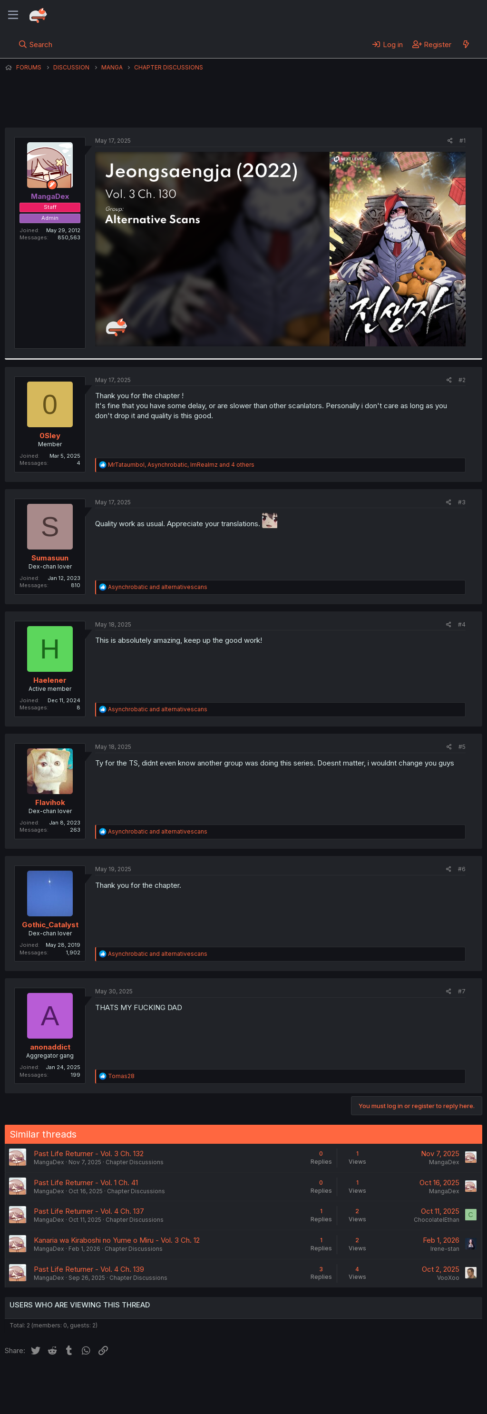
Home (304, 1380)
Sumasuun (49, 557)
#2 (462, 379)
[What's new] (466, 44)
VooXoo (448, 1277)
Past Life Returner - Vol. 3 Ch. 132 (89, 1153)
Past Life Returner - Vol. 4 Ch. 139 (89, 1269)
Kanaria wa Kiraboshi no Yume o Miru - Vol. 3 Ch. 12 (117, 1240)
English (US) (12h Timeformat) (53, 1380)
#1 (462, 140)
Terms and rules (181, 1380)
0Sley (49, 435)
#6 (462, 869)
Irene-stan (444, 1248)
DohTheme (392, 1400)
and (157, 586)
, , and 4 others (181, 464)
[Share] (450, 141)
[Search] (35, 44)
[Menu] (13, 15)
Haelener (50, 680)
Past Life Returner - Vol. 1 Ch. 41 (86, 1182)
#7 (462, 991)
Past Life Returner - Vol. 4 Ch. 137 (89, 1211)
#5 (462, 746)
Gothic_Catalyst (50, 924)
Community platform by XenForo (404, 1393)
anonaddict (50, 1046)
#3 (462, 502)
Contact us (129, 1380)
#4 (462, 624)
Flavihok (50, 802)
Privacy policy (237, 1380)
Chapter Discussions (135, 1162)
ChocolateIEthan (436, 1219)
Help (277, 1380)
